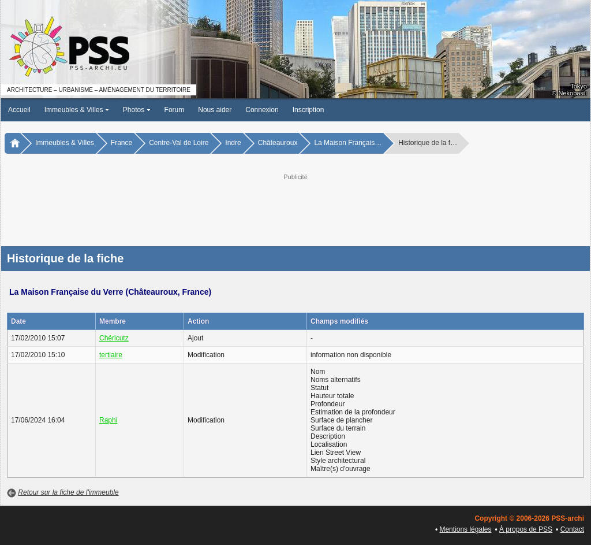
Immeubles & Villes (76, 110)
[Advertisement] (295, 209)
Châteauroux (278, 143)
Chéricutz (114, 338)
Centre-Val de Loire (178, 143)
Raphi (108, 420)
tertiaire (110, 355)
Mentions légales (465, 529)
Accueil (19, 110)
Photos (137, 110)
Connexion (261, 110)
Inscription (308, 110)
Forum (174, 110)
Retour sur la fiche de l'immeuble (68, 492)
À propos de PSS (525, 529)
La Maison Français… (347, 143)
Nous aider (214, 110)
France (121, 143)
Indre (233, 143)
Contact (572, 529)
